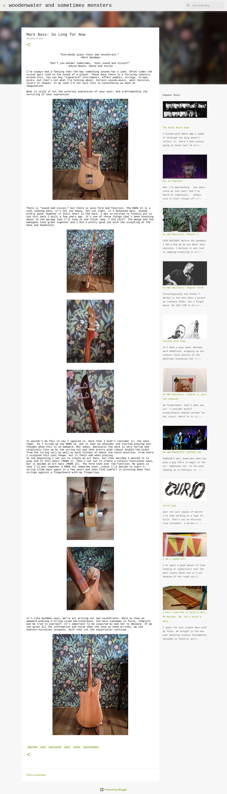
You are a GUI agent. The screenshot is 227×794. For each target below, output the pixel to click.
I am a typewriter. (175, 559)
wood (77, 747)
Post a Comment (36, 774)
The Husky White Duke (176, 127)
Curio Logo (169, 505)
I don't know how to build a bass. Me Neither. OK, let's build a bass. (185, 617)
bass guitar (55, 747)
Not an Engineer (173, 181)
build (67, 747)
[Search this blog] (207, 5)
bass (43, 747)
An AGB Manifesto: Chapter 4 (181, 234)
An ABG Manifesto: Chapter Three (183, 288)
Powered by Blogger (113, 789)
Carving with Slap (174, 341)
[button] (28, 45)
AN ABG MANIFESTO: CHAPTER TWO (182, 452)
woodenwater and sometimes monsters (60, 5)
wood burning (91, 747)
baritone (32, 747)
